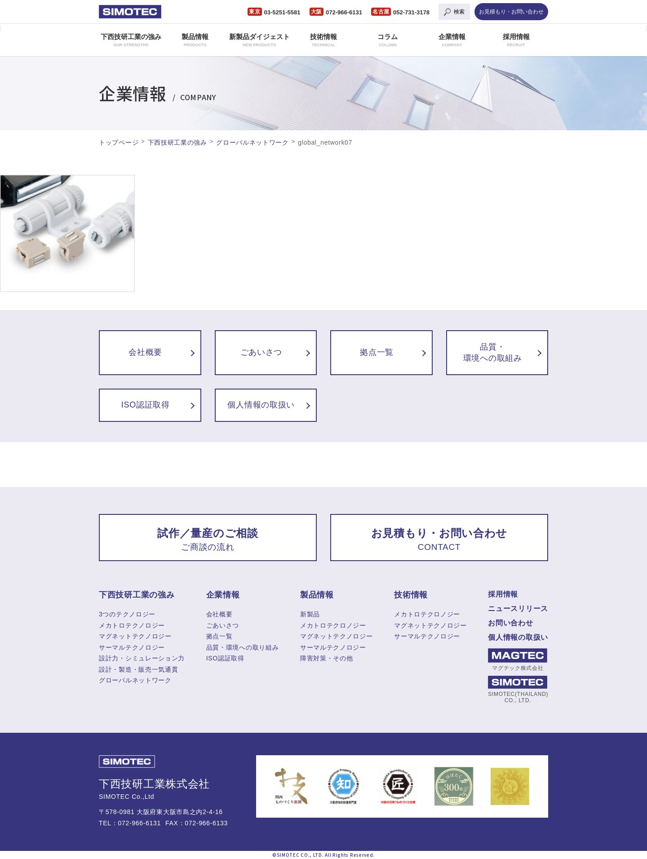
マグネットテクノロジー (135, 636)
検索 (459, 12)
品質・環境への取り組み (242, 647)
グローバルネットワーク (135, 680)
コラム (387, 40)
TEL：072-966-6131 (130, 823)
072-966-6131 (344, 12)
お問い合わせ (510, 623)
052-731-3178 (411, 12)
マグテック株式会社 (517, 659)
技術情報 (323, 40)
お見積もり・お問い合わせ (511, 12)
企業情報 (452, 40)
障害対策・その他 (326, 658)
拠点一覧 (219, 636)
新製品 (310, 614)
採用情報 (516, 40)
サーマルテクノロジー (132, 647)
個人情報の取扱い (518, 637)
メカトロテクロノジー (333, 625)
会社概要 (219, 614)
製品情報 (195, 40)
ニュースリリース (518, 608)
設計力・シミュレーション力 (142, 658)
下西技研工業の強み (131, 40)
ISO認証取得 (225, 658)
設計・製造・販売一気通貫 (138, 669)
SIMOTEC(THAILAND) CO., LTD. (517, 690)
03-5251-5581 (282, 12)
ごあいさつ (222, 625)
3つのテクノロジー (127, 614)
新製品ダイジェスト (259, 40)
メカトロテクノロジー (132, 625)
